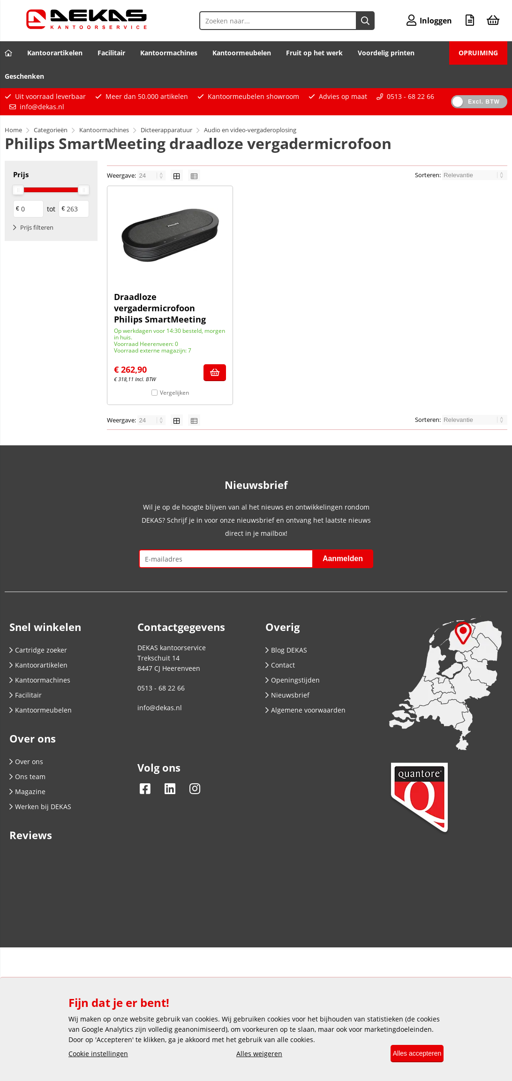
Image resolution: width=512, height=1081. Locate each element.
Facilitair (111, 52)
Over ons (26, 761)
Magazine (27, 791)
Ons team (27, 776)
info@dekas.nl (42, 106)
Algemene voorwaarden (305, 710)
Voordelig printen (386, 52)
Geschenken (24, 76)
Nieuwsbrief (287, 695)
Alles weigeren (254, 1054)
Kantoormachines (168, 52)
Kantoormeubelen (241, 52)
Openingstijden (292, 680)
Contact (280, 665)
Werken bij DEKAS (40, 806)
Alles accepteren (411, 1054)
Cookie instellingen (98, 1054)
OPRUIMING (478, 52)
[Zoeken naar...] (359, 20)
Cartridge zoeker (38, 650)
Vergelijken (174, 393)
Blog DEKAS (286, 650)
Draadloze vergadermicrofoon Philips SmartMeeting (160, 308)
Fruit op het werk (314, 52)
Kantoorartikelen (55, 52)
